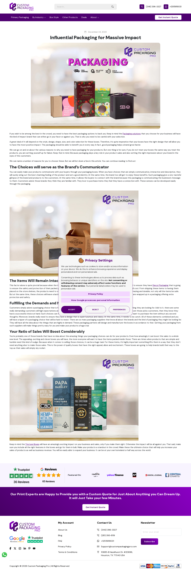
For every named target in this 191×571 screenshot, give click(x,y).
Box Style (54, 17)
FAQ (60, 541)
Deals (84, 17)
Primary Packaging (20, 17)
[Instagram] (20, 548)
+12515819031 (172, 6)
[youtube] (34, 548)
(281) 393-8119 (108, 535)
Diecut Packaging (160, 285)
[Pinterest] (29, 548)
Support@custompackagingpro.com (119, 546)
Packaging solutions (132, 133)
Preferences (119, 310)
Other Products (70, 17)
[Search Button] (112, 7)
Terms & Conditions (67, 552)
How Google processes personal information (95, 300)
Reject (95, 310)
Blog (60, 535)
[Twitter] (15, 548)
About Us (62, 529)
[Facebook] (10, 548)
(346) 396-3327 (150, 6)
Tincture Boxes (32, 444)
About (93, 17)
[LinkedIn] (25, 548)
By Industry (38, 17)
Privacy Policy (64, 546)
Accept (71, 310)
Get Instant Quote (168, 17)
